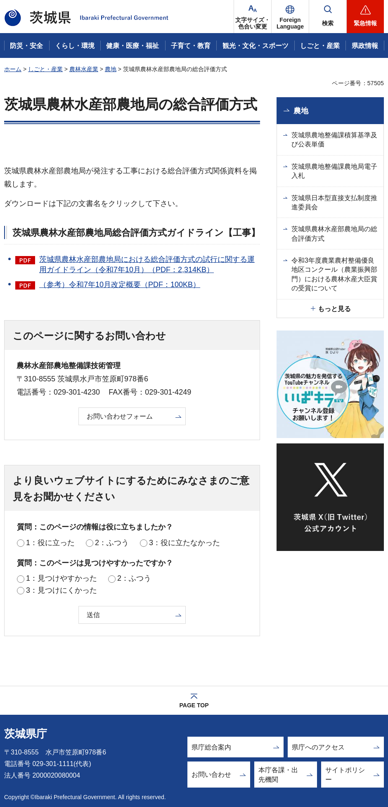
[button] (290, 16)
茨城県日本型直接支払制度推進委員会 (334, 202)
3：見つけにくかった (61, 590)
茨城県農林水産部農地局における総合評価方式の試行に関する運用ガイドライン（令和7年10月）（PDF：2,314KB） (147, 264)
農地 (110, 69)
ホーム (12, 69)
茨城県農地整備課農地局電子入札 (334, 171)
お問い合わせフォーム (120, 416)
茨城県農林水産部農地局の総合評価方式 (334, 233)
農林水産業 (83, 69)
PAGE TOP (193, 705)
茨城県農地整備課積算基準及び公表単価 (334, 140)
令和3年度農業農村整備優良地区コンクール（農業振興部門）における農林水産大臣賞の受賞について (334, 274)
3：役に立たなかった (184, 543)
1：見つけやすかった (61, 578)
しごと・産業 (45, 69)
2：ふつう (112, 543)
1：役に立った (50, 543)
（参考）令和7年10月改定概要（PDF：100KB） (119, 284)
